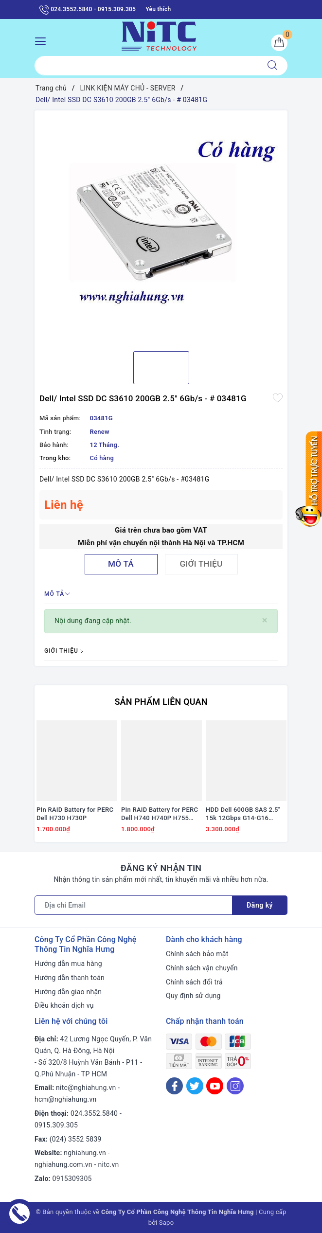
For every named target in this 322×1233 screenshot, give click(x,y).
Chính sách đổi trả (194, 982)
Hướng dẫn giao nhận (68, 992)
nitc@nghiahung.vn (86, 1087)
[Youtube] (214, 1085)
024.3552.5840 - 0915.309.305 (87, 10)
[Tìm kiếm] (272, 65)
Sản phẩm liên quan (160, 702)
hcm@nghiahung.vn (65, 1099)
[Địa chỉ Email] (134, 905)
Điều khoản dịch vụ (64, 1005)
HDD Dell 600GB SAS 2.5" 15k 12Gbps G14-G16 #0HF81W (243, 814)
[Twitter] (194, 1085)
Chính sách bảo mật (197, 954)
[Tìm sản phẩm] (146, 65)
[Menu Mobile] (43, 40)
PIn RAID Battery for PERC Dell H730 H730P (74, 814)
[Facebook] (174, 1085)
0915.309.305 (56, 1125)
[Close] (264, 620)
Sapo (166, 1222)
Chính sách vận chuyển (202, 968)
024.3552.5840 (94, 1113)
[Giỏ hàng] (279, 43)
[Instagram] (235, 1085)
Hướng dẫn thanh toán (70, 978)
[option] (161, 227)
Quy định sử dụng (193, 996)
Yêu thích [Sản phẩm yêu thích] (158, 9)
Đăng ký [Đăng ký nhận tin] (260, 905)
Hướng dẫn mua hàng (68, 963)
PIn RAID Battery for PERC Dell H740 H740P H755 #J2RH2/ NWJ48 (159, 814)
